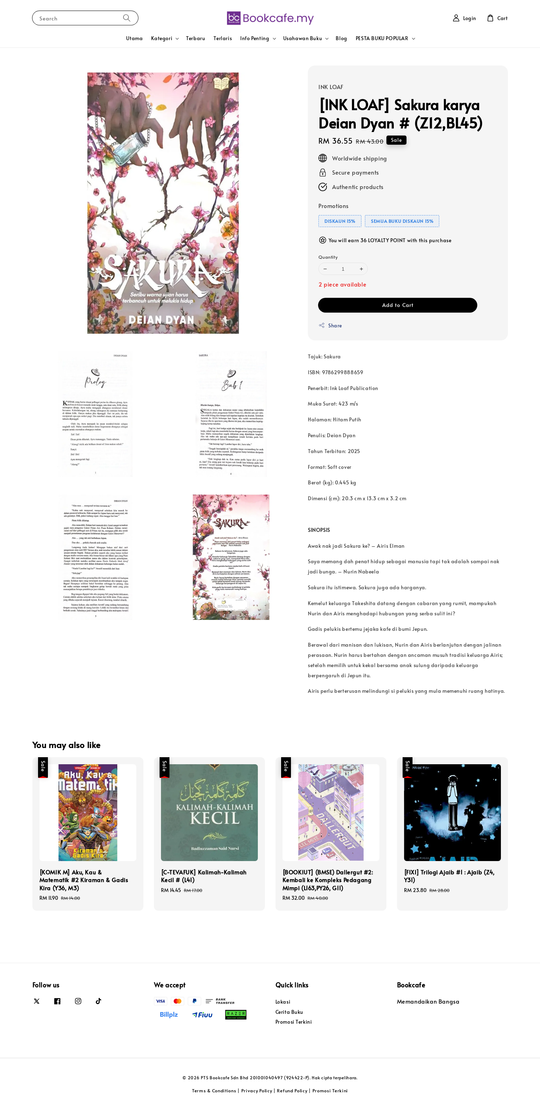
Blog (341, 38)
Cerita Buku (289, 1012)
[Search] (127, 18)
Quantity (327, 257)
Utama (134, 38)
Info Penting (254, 38)
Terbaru (195, 38)
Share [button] (330, 325)
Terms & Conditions (214, 1090)
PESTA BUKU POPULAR (382, 38)
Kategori (161, 38)
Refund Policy (292, 1090)
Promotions (333, 205)
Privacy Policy (256, 1090)
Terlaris (222, 38)
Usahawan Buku (302, 38)
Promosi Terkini (293, 1021)
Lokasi (283, 1002)
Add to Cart (398, 304)
